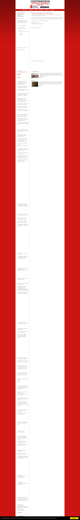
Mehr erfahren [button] (53, 518)
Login (61, 515)
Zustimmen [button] (74, 518)
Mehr (41, 77)
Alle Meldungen (19, 512)
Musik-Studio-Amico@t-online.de (22, 71)
